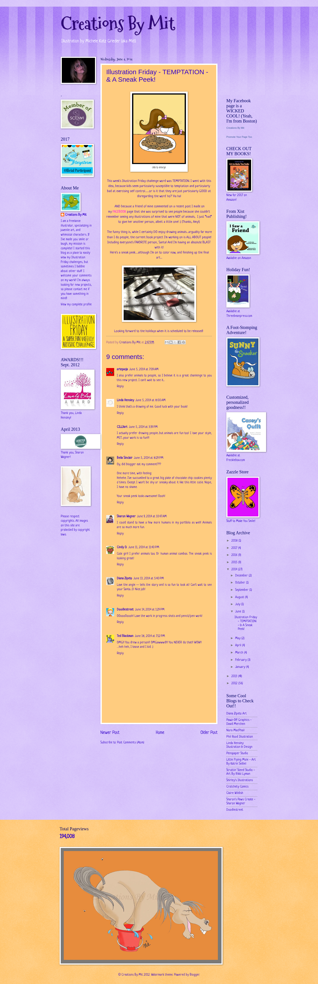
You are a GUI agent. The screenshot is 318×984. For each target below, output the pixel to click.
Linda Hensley (125, 400)
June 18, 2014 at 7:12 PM (150, 636)
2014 (234, 569)
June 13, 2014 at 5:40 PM (148, 578)
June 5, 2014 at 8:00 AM (150, 400)
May (238, 638)
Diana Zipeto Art (236, 713)
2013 (234, 676)
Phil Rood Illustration (239, 736)
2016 (234, 555)
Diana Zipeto (124, 578)
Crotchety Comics (237, 786)
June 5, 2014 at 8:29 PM (148, 458)
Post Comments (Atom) (130, 742)
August (240, 597)
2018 (234, 540)
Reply (120, 386)
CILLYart (122, 427)
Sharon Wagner (126, 516)
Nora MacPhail (235, 730)
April (238, 645)
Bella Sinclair (124, 458)
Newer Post (109, 732)
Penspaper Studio (237, 753)
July (238, 604)
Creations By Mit (118, 23)
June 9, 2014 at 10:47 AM (152, 516)
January (240, 667)
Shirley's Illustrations (239, 780)
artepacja (122, 369)
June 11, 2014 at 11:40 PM (143, 547)
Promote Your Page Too (239, 137)
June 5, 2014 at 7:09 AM (144, 369)
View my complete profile (76, 304)
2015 (234, 562)
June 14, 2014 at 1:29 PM (150, 609)
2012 (234, 683)
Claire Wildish (234, 793)
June (238, 611)
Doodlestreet (125, 609)
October (240, 582)
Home (160, 732)
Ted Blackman (125, 636)
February (241, 660)
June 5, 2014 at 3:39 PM (143, 427)
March (239, 652)
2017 (234, 548)
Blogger (194, 974)
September (242, 590)
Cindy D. (122, 547)
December (242, 575)
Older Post (209, 732)
